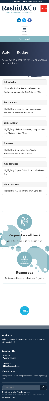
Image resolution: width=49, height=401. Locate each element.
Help (3, 378)
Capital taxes (11, 164)
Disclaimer (36, 375)
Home (4, 375)
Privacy (43, 375)
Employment (11, 123)
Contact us (11, 375)
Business (8, 143)
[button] (24, 39)
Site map (19, 375)
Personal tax (10, 102)
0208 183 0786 (14, 1)
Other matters (11, 184)
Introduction (10, 82)
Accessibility (27, 375)
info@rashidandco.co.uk (36, 1)
